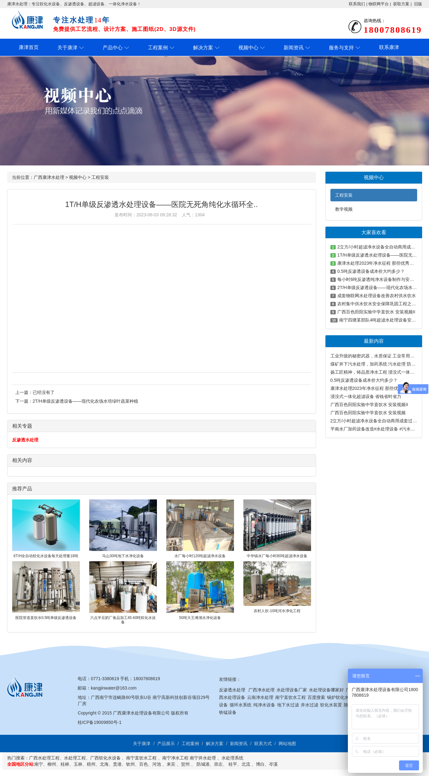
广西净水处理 (261, 689)
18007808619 (146, 678)
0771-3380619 (105, 678)
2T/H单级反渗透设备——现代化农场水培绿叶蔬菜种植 (85, 401)
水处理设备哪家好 (326, 689)
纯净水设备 (264, 704)
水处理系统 (232, 757)
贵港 (117, 764)
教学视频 (344, 209)
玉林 (78, 764)
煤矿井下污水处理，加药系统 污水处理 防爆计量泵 (379, 363)
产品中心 (113, 47)
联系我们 (357, 4)
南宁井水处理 (203, 757)
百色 (143, 764)
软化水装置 (331, 704)
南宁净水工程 (175, 757)
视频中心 (248, 47)
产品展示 (166, 743)
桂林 (65, 764)
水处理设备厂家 (291, 689)
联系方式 (263, 743)
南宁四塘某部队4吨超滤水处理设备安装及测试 (384, 319)
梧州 (91, 764)
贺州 (185, 764)
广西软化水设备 (105, 757)
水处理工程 (75, 757)
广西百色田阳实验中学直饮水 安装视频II (376, 311)
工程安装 (100, 177)
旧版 (418, 4)
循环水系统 (240, 704)
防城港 (203, 764)
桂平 (232, 764)
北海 (104, 764)
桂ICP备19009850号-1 (99, 722)
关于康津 (67, 47)
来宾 (171, 764)
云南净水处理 (260, 697)
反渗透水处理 (25, 439)
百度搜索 (316, 697)
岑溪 (273, 764)
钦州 (130, 764)
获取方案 (401, 4)
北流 (245, 764)
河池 (156, 764)
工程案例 (158, 47)
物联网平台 (378, 4)
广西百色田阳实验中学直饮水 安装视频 (368, 412)
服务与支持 (341, 47)
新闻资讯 (294, 47)
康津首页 (29, 47)
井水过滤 (309, 704)
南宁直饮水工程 (290, 697)
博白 (260, 764)
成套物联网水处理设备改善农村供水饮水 (376, 295)
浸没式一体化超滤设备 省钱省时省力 (366, 396)
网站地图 (287, 743)
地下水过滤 (288, 704)
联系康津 (389, 47)
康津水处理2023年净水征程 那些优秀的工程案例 (377, 388)
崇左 (218, 764)
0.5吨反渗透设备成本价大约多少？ (370, 271)
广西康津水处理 (49, 177)
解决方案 (203, 47)
